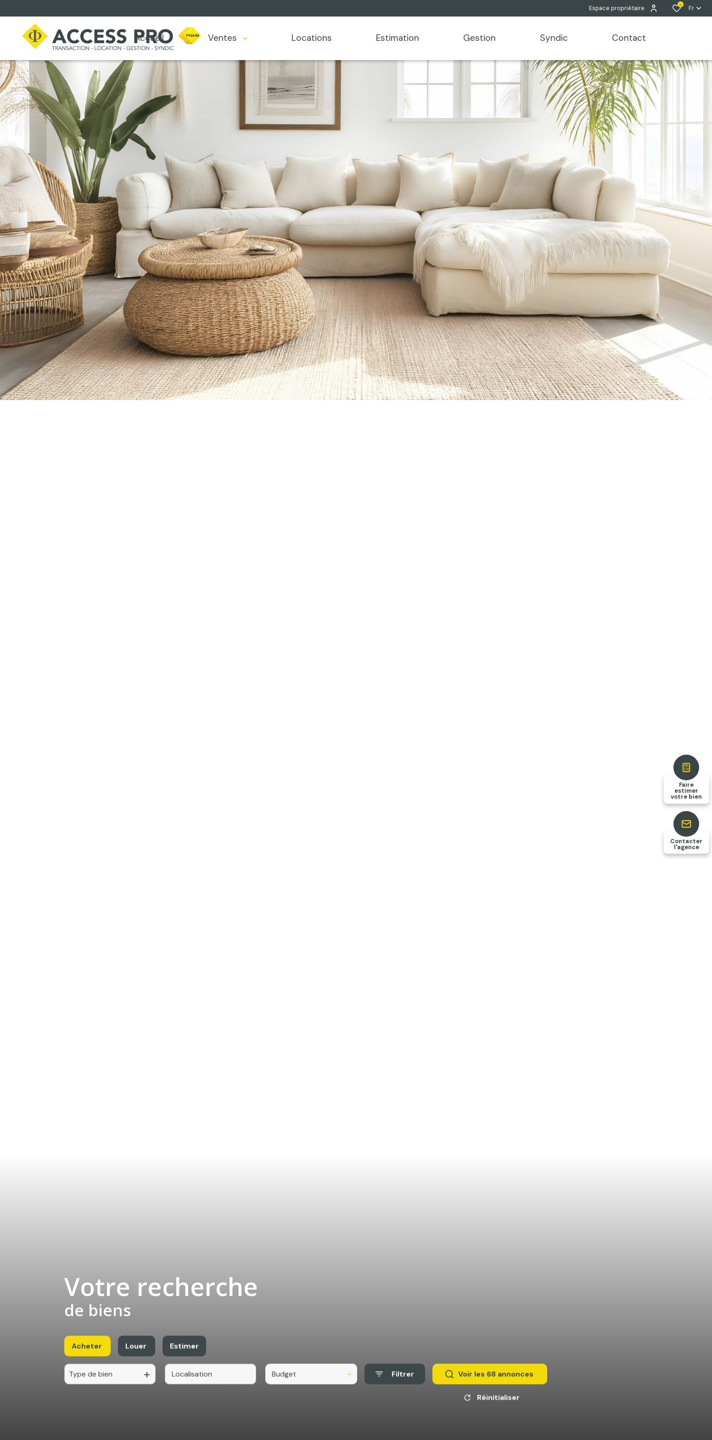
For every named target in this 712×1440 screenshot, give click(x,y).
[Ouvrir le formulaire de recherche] (394, 1383)
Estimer (184, 1355)
